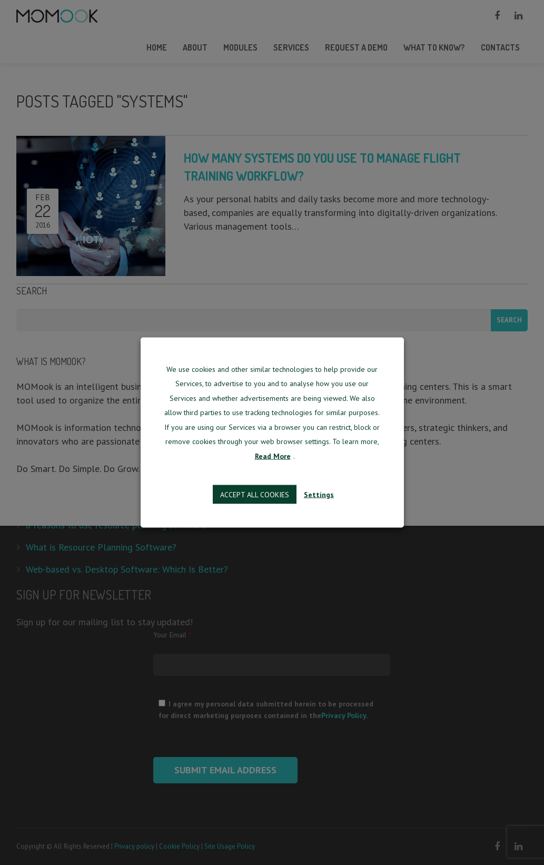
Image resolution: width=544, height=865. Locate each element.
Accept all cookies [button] (254, 494)
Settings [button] (319, 494)
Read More (273, 455)
